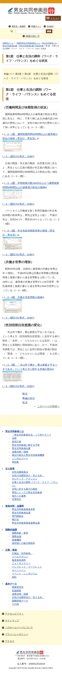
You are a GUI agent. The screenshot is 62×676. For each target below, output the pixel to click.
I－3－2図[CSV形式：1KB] (18, 204)
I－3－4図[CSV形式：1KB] (18, 317)
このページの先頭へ (48, 406)
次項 (24, 402)
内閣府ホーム (7, 43)
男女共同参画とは (49, 43)
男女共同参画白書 (9, 46)
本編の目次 (28, 398)
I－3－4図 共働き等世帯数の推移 (24, 297)
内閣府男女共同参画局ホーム (28, 43)
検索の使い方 (33, 36)
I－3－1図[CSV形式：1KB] (18, 156)
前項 (24, 393)
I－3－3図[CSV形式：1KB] (18, 254)
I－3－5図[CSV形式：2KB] (18, 386)
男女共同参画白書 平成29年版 (31, 46)
